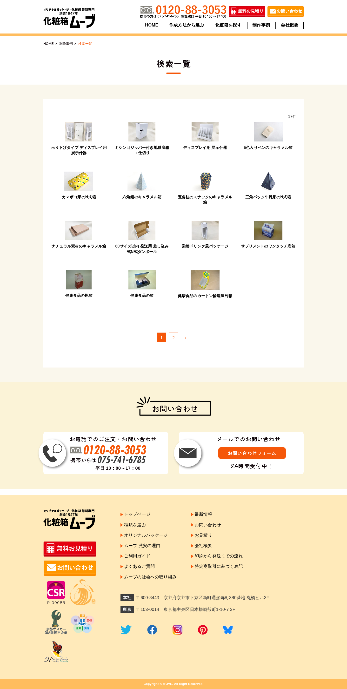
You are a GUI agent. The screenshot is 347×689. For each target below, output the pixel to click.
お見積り (203, 535)
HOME (151, 25)
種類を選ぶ (135, 524)
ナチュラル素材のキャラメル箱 (79, 246)
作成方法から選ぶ (186, 25)
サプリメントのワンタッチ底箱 (268, 246)
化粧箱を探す (228, 25)
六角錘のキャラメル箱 (141, 197)
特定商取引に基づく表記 (219, 566)
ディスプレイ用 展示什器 (205, 148)
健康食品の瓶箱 (79, 296)
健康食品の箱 (142, 296)
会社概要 (289, 25)
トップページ (137, 514)
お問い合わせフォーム (252, 452)
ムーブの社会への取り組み (150, 577)
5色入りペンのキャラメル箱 (268, 148)
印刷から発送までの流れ (219, 556)
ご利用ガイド (137, 556)
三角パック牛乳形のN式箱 (268, 197)
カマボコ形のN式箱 (79, 197)
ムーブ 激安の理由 (142, 545)
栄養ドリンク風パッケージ (205, 246)
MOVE (167, 684)
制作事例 (261, 25)
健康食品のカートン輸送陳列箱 (205, 296)
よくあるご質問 (139, 566)
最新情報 (203, 514)
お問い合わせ (208, 524)
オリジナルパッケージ (146, 535)
